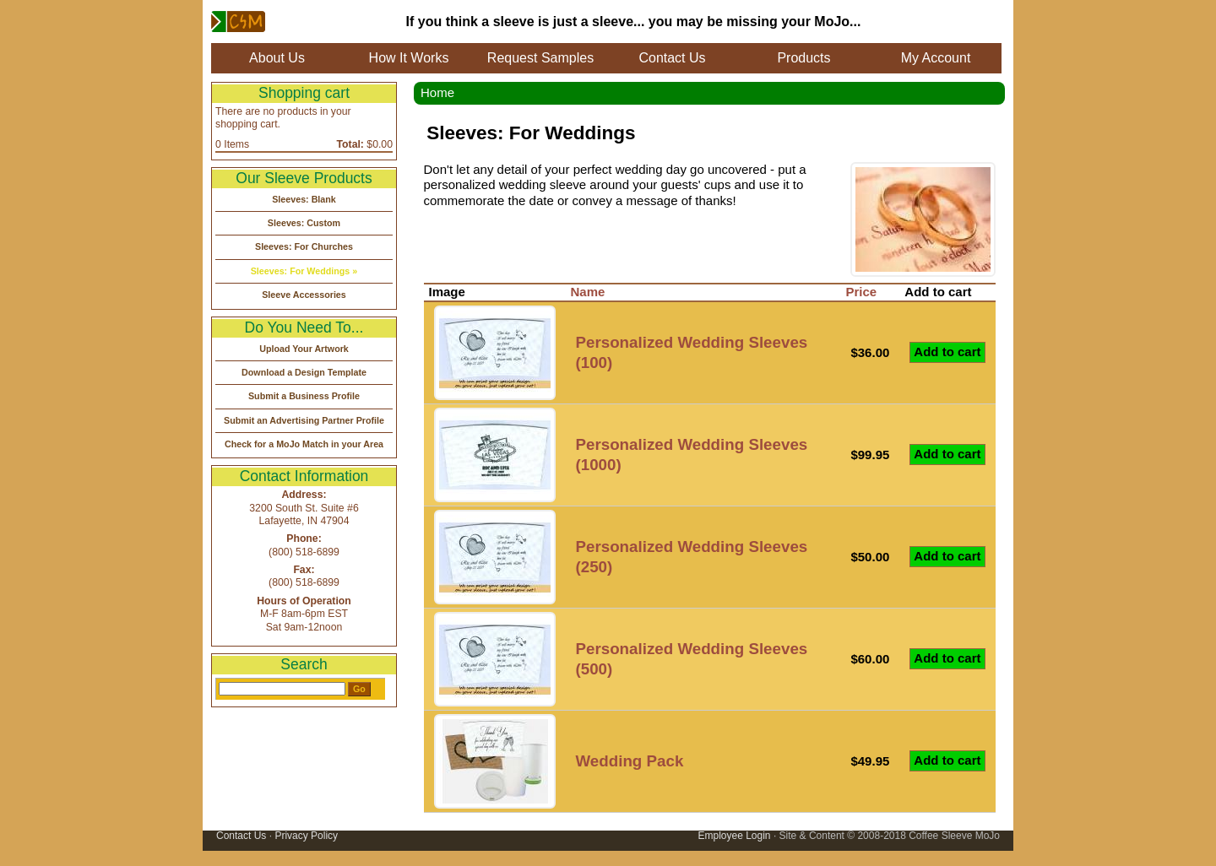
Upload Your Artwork (304, 349)
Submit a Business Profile (304, 396)
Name (588, 291)
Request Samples (540, 58)
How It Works (409, 58)
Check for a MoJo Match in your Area (304, 444)
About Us (277, 58)
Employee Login (734, 836)
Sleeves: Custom (304, 223)
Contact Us (671, 58)
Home (437, 92)
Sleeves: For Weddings (300, 271)
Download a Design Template (304, 372)
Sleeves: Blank (304, 199)
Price (861, 291)
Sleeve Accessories (304, 295)
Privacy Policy (306, 836)
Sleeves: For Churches (304, 246)
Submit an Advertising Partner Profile (304, 420)
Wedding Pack (630, 761)
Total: (350, 144)
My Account (936, 58)
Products (803, 58)
